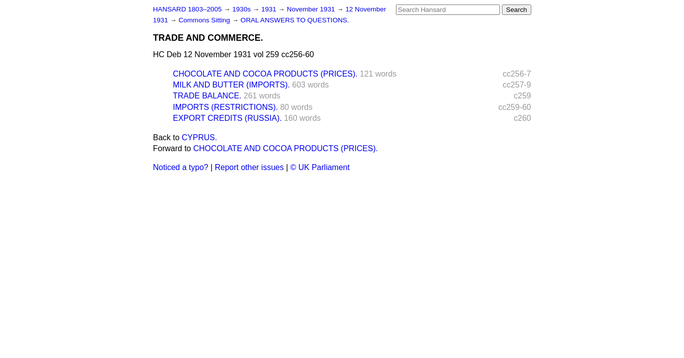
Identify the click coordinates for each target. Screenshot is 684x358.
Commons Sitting (205, 20)
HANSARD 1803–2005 (187, 9)
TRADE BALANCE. (207, 95)
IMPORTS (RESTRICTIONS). (225, 107)
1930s (242, 9)
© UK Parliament (320, 167)
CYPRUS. (199, 137)
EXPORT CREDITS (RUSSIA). (227, 118)
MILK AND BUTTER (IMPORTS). (231, 85)
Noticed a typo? (180, 167)
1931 (269, 9)
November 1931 (312, 9)
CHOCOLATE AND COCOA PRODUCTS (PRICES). (265, 74)
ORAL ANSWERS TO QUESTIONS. (295, 20)
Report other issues (249, 167)
